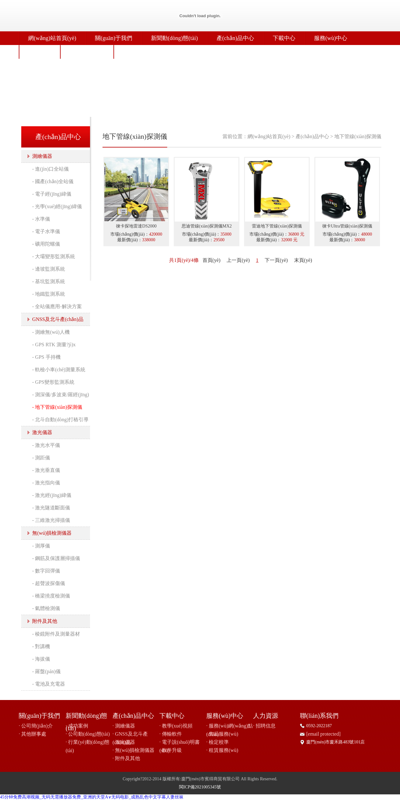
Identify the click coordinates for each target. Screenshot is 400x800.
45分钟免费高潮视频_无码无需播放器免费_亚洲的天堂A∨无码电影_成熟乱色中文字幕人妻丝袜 (91, 797)
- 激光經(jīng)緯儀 (51, 495)
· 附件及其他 (126, 758)
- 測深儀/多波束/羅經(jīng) (60, 394)
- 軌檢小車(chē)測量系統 (58, 369)
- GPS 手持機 (46, 357)
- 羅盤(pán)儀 (46, 671)
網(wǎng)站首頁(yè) (52, 38)
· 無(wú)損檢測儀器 (133, 750)
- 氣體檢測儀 (46, 608)
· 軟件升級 (170, 750)
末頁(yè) (303, 260)
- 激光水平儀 (46, 445)
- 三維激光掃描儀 (51, 520)
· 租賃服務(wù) (222, 750)
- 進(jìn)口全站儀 (50, 169)
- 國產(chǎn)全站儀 (52, 181)
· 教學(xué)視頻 (175, 725)
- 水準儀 (41, 219)
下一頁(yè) (276, 260)
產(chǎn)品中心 (235, 38)
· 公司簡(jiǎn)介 (36, 725)
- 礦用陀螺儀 (46, 244)
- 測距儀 (41, 457)
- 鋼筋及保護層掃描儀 (56, 558)
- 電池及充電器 (48, 684)
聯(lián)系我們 (86, 52)
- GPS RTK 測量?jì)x (54, 344)
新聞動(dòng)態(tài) (174, 38)
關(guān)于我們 (113, 38)
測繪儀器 (42, 156)
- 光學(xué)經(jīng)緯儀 (57, 206)
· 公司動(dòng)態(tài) (88, 734)
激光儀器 (42, 432)
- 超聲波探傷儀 (48, 583)
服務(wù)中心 (330, 38)
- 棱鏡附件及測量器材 (56, 634)
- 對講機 (41, 646)
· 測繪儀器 (123, 725)
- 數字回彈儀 (46, 570)
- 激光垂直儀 (46, 470)
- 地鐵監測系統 (48, 294)
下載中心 (284, 38)
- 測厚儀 (41, 545)
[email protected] (323, 734)
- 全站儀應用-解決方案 (57, 306)
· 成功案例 (77, 725)
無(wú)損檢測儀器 (52, 533)
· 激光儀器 (123, 742)
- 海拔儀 (41, 659)
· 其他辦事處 (32, 734)
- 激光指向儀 (46, 482)
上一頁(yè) (238, 260)
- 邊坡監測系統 (48, 269)
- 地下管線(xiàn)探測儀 (57, 407)
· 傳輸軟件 (170, 734)
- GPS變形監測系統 (53, 382)
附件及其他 (44, 621)
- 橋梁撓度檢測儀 (51, 595)
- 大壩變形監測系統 (53, 256)
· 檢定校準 (217, 742)
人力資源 (39, 52)
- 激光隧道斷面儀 (51, 507)
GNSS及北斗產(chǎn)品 (57, 319)
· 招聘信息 (264, 725)
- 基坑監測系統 (48, 281)
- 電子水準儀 (46, 231)
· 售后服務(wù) (222, 734)
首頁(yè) (211, 260)
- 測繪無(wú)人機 (51, 332)
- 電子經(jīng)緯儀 (51, 194)
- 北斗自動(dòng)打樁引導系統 (60, 421)
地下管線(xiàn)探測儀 (357, 136)
